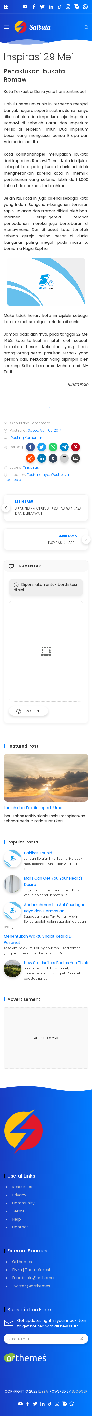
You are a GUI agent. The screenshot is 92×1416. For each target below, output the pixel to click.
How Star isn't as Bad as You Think (56, 963)
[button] (30, 447)
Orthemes (22, 1261)
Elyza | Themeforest (31, 1270)
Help (16, 1219)
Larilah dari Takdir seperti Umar (34, 808)
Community (23, 1203)
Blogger (79, 1391)
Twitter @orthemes (31, 1286)
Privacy (19, 1195)
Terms (18, 1211)
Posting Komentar (26, 437)
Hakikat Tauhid (38, 853)
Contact (20, 1227)
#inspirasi (30, 467)
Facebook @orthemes (33, 1278)
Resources (22, 1187)
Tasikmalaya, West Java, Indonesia (36, 477)
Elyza (43, 1391)
